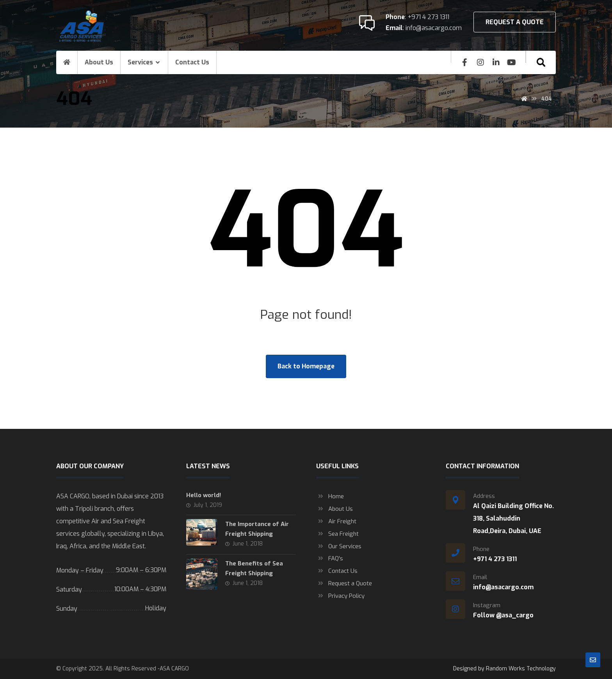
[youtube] (511, 62)
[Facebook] (465, 62)
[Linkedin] (496, 62)
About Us (334, 509)
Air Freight (336, 521)
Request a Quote (344, 584)
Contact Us (337, 571)
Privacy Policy (340, 596)
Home (330, 496)
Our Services (338, 546)
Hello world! (203, 495)
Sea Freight (337, 534)
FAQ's (329, 559)
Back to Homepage (306, 366)
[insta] (480, 62)
